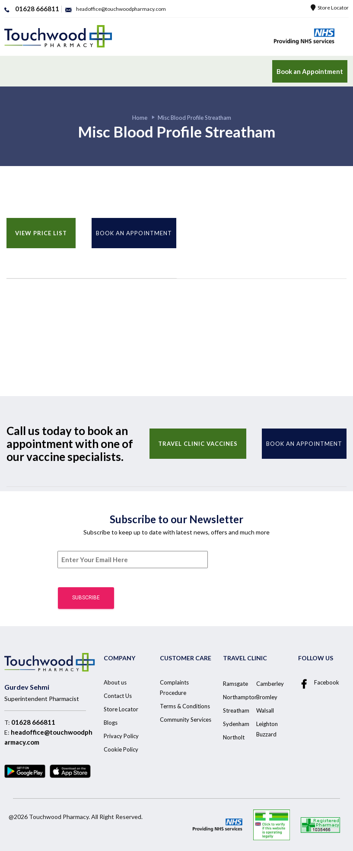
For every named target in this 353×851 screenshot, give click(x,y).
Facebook (318, 682)
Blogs (111, 722)
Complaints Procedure (174, 687)
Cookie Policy (121, 749)
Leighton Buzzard (267, 729)
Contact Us (118, 695)
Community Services (185, 719)
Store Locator (330, 7)
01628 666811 (33, 722)
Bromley (266, 697)
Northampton (240, 697)
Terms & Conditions (185, 706)
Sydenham (236, 723)
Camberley (270, 683)
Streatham (236, 710)
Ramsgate (235, 683)
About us (115, 682)
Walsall (265, 710)
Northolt (234, 737)
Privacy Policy (121, 736)
